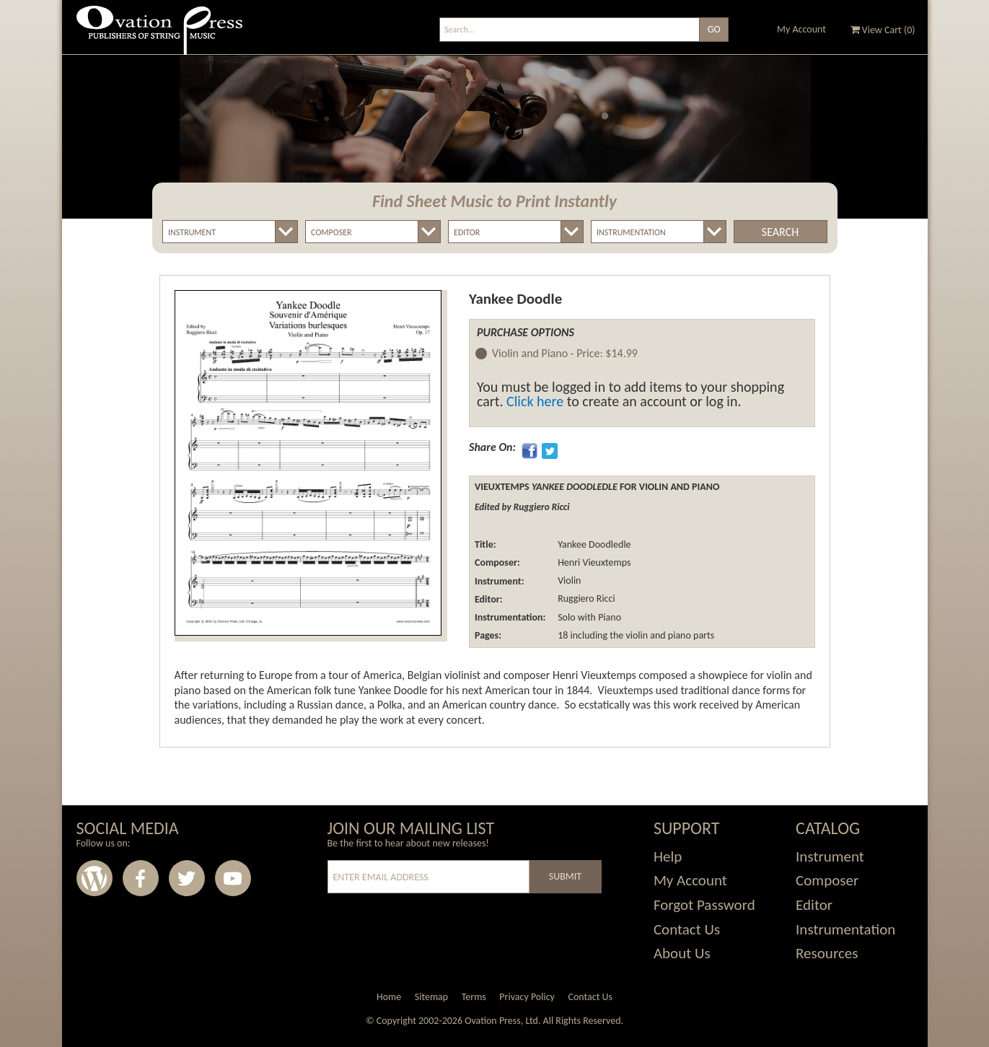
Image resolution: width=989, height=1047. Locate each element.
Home (389, 997)
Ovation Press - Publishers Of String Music (159, 36)
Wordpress (94, 878)
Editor (814, 904)
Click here (534, 401)
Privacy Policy (527, 997)
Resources (827, 953)
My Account (801, 29)
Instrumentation (845, 929)
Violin (568, 581)
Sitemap (431, 997)
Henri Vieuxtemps (593, 562)
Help (668, 856)
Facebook (141, 878)
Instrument (830, 856)
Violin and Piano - (565, 354)
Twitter (187, 878)
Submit (565, 876)
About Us (682, 953)
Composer (827, 880)
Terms (474, 997)
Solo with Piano (588, 617)
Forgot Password (704, 904)
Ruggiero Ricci (585, 599)
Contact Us (687, 929)
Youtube (233, 878)
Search (780, 232)
